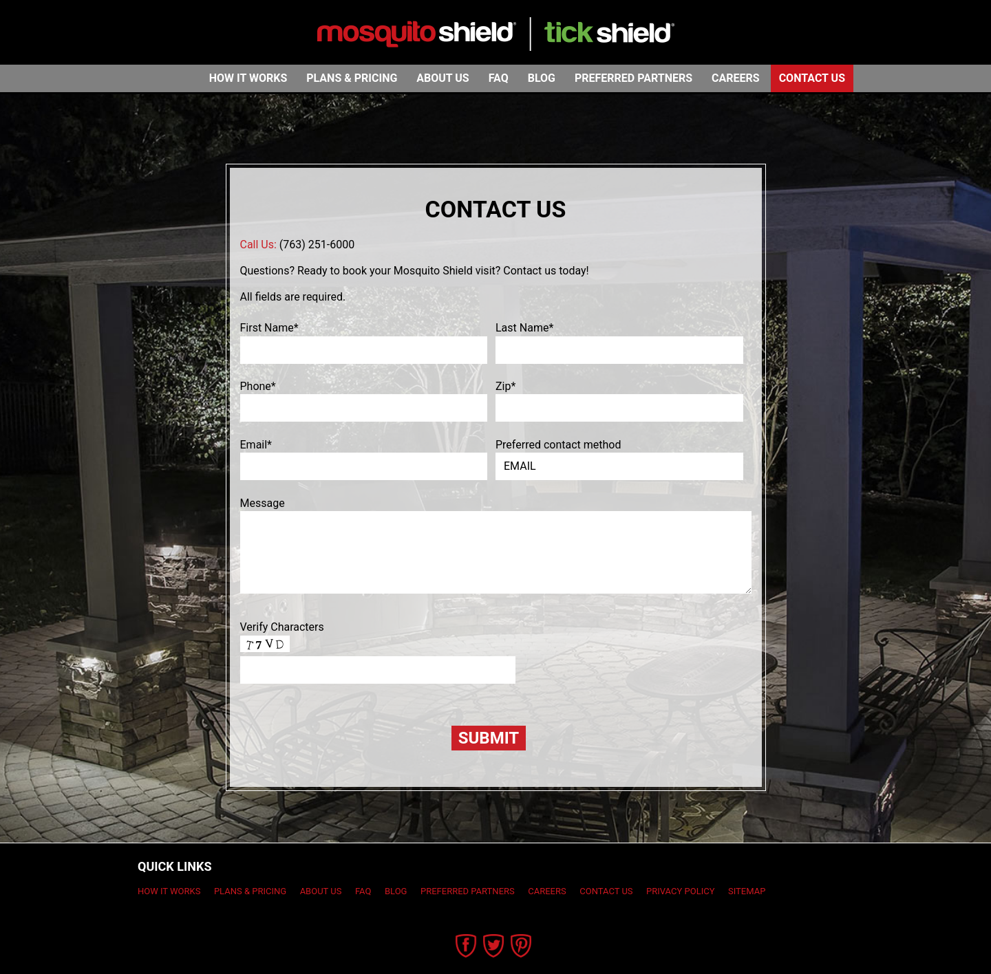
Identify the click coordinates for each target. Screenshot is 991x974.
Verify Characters (282, 627)
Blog (541, 78)
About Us (442, 78)
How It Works (248, 78)
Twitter (493, 945)
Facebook (466, 945)
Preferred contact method (558, 444)
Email (256, 444)
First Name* (269, 327)
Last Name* (524, 327)
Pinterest (521, 945)
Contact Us (812, 78)
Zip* (505, 386)
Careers (736, 78)
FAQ (499, 78)
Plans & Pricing (351, 78)
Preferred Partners (633, 78)
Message (262, 503)
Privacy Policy (680, 891)
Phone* (258, 386)
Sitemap (746, 891)
